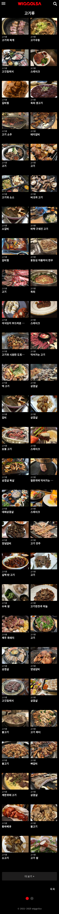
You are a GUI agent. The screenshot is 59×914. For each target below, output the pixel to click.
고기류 (18, 13)
